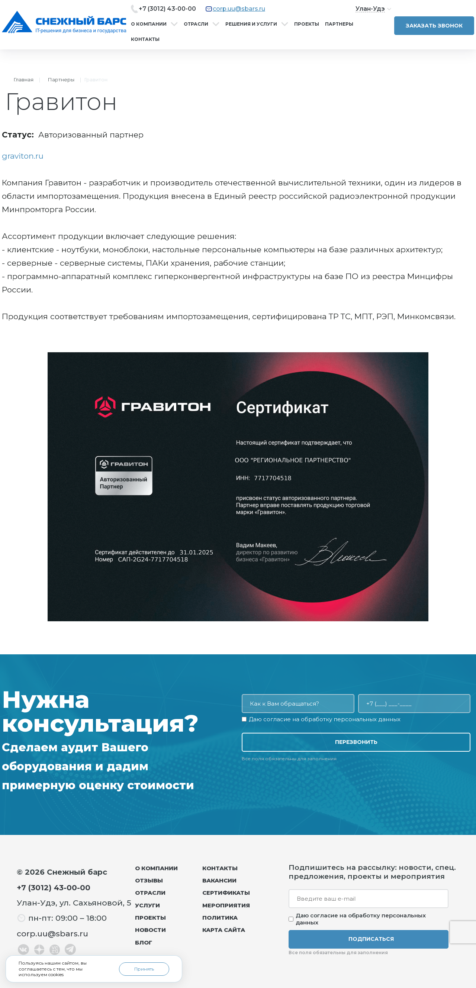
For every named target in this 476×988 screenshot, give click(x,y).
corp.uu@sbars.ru (239, 8)
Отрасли (196, 24)
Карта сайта (223, 929)
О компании (149, 24)
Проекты (306, 24)
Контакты (145, 39)
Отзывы (149, 880)
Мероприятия (226, 905)
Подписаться (371, 939)
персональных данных (367, 719)
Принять (144, 969)
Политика (220, 917)
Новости (150, 929)
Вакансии (219, 880)
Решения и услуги (251, 24)
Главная (23, 79)
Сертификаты (226, 892)
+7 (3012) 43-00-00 (167, 8)
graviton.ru (23, 156)
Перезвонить (356, 742)
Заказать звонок (434, 25)
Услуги (147, 905)
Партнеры (339, 24)
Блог (143, 942)
